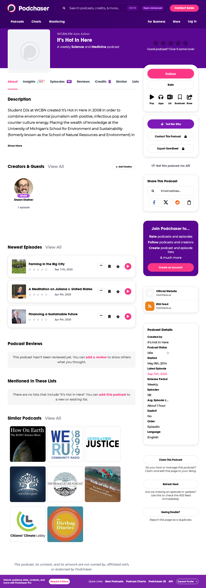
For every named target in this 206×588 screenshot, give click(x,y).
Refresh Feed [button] (170, 484)
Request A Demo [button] (59, 581)
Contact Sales (184, 8)
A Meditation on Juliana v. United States (60, 289)
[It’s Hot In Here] (29, 50)
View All (56, 166)
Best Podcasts (114, 581)
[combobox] (111, 8)
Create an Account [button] (170, 267)
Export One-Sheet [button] (170, 148)
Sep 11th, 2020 (157, 374)
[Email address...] (170, 191)
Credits (103, 81)
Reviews (83, 81)
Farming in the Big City (47, 264)
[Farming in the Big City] (19, 266)
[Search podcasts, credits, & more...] (97, 8)
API (171, 581)
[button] (18, 22)
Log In (192, 21)
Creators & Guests (26, 166)
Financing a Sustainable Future (53, 314)
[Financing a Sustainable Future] (19, 316)
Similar (121, 81)
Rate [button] (171, 85)
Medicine (98, 47)
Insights (29, 81)
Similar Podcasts (24, 418)
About (13, 81)
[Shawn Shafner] (23, 187)
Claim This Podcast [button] (170, 459)
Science (77, 47)
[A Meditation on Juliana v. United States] (19, 291)
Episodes (60, 81)
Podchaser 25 (157, 581)
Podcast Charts (136, 581)
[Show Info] (168, 353)
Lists (135, 81)
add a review (96, 357)
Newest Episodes (25, 247)
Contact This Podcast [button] (171, 136)
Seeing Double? (170, 512)
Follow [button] (170, 74)
